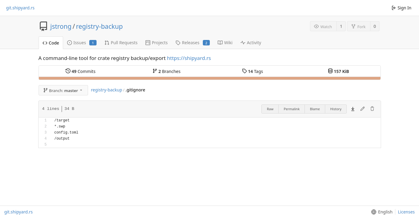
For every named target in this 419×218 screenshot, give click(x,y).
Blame (315, 109)
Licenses (406, 212)
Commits (80, 71)
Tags (252, 71)
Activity (250, 42)
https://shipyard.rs (189, 57)
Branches (166, 71)
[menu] (380, 212)
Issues (82, 42)
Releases (192, 42)
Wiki (225, 42)
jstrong (61, 26)
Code (51, 43)
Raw (270, 109)
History (335, 109)
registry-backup (99, 26)
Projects (156, 42)
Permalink (292, 109)
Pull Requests (121, 42)
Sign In (401, 8)
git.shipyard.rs (20, 8)
